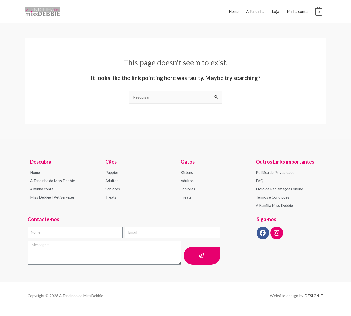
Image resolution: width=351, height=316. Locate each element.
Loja (275, 11)
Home (234, 11)
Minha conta (297, 11)
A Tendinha (255, 11)
